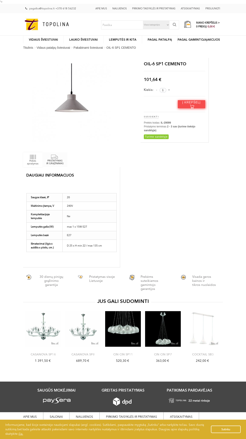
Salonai (56, 417)
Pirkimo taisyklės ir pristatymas (153, 8)
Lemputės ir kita (122, 39)
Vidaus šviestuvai (43, 39)
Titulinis (28, 47)
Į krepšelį (191, 104)
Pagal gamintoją (192, 39)
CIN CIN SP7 (163, 354)
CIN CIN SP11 (123, 354)
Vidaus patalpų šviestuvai (53, 47)
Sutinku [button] (225, 429)
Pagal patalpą (160, 39)
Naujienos (119, 8)
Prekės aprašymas (32, 159)
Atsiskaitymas (190, 8)
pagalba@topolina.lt (42, 8)
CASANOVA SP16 (43, 354)
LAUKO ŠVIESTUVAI (83, 39)
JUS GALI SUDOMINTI (123, 301)
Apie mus (101, 8)
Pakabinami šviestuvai (88, 47)
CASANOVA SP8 (83, 354)
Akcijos (213, 39)
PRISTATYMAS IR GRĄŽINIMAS (55, 160)
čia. (20, 434)
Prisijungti (212, 8)
